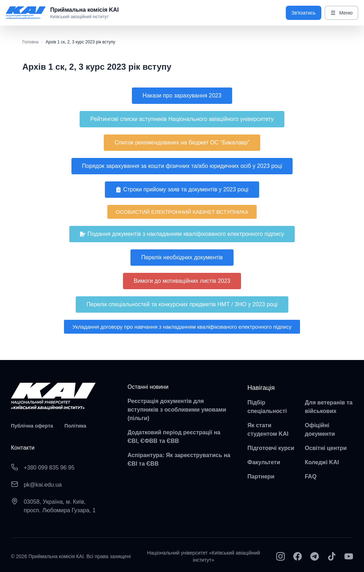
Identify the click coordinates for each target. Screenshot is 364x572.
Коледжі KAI (322, 462)
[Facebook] (297, 556)
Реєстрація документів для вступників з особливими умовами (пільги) (177, 409)
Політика (75, 426)
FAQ (310, 476)
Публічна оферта (32, 426)
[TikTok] (331, 556)
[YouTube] (348, 556)
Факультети (263, 462)
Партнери (260, 476)
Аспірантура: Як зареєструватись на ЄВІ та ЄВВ (179, 459)
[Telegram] (314, 556)
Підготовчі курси (270, 448)
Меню (341, 13)
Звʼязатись (303, 13)
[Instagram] (280, 556)
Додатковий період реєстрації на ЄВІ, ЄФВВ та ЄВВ (174, 436)
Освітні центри (326, 448)
